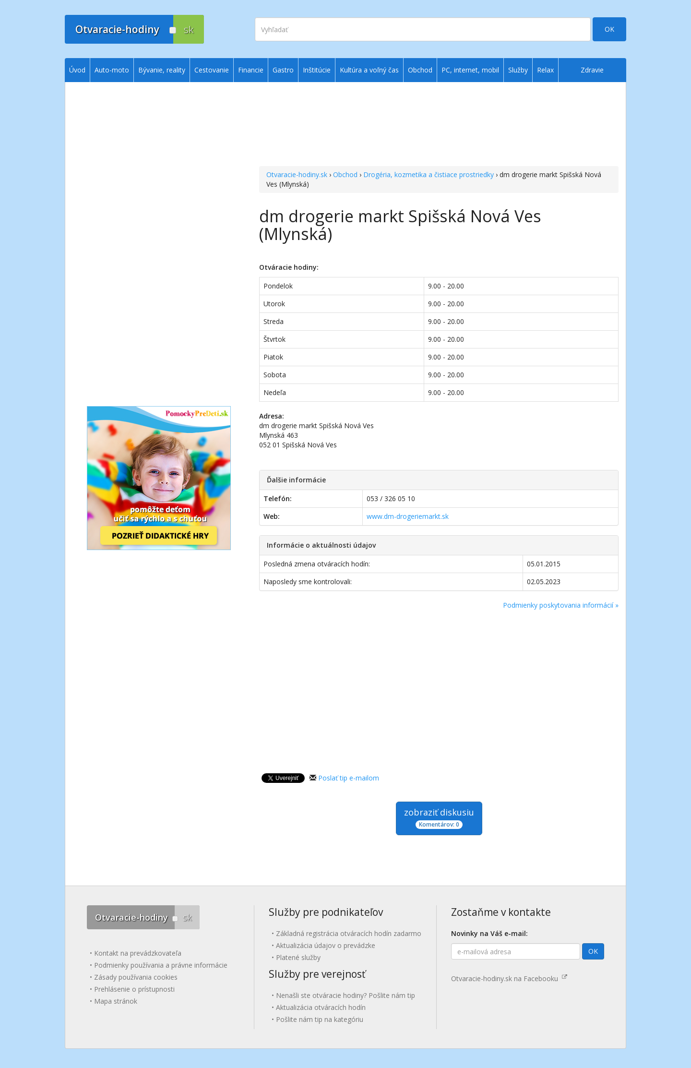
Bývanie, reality (161, 69)
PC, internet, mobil (470, 69)
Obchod (345, 174)
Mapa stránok (115, 1001)
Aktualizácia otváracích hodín (321, 1007)
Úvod (77, 69)
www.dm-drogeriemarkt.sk (408, 516)
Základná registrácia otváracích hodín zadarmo (348, 933)
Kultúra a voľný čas (369, 69)
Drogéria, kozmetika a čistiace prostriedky (428, 174)
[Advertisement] (439, 125)
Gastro (283, 69)
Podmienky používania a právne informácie (160, 965)
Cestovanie (211, 69)
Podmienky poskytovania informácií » (561, 605)
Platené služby (298, 957)
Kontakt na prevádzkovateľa (137, 953)
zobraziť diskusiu (439, 817)
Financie (250, 69)
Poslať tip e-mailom (348, 777)
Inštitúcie (317, 69)
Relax (545, 69)
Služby (518, 69)
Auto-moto (112, 69)
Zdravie (592, 69)
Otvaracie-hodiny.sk (296, 174)
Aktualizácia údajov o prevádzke (325, 945)
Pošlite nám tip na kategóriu (319, 1019)
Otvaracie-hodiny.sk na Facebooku (509, 978)
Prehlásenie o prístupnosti (134, 989)
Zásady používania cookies (136, 977)
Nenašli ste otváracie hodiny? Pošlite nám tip (345, 995)
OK (609, 29)
